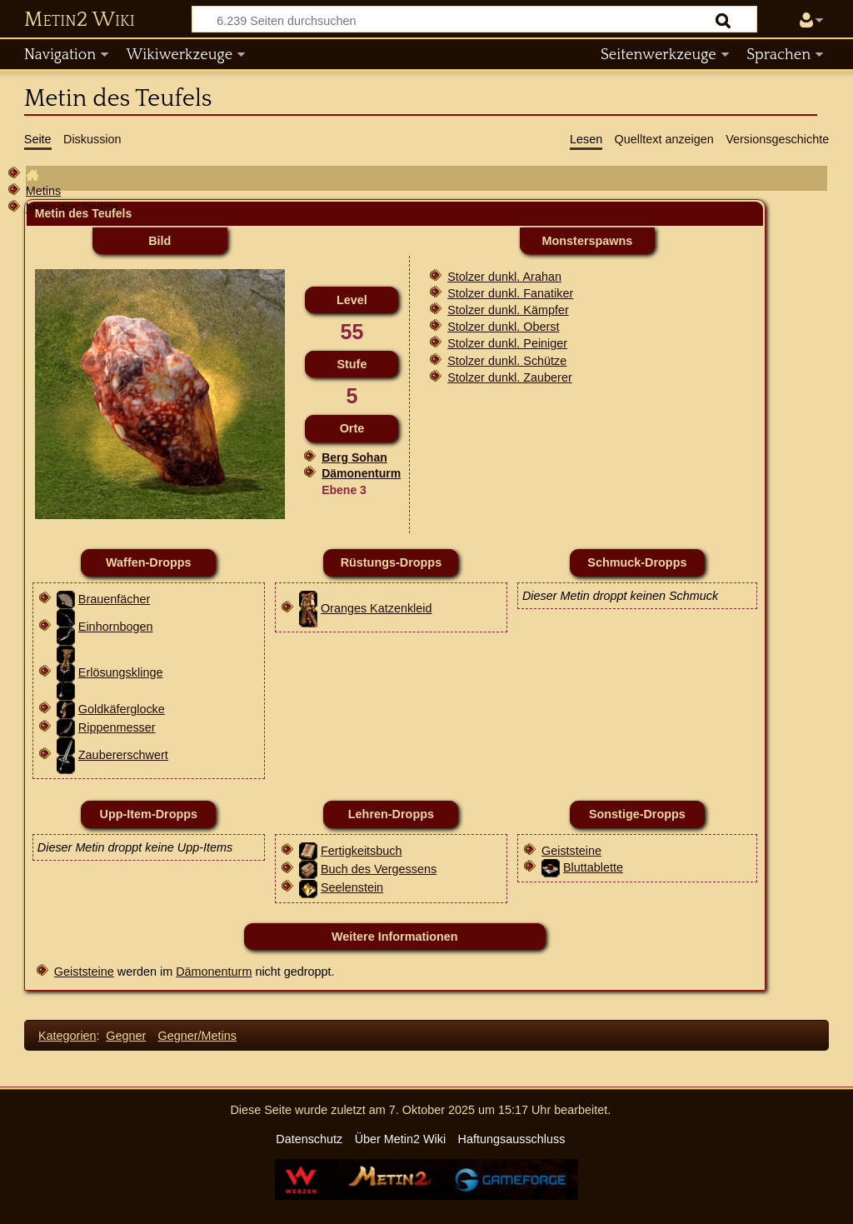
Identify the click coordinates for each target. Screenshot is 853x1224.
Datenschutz (309, 1139)
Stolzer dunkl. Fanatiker (510, 293)
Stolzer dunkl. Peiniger (507, 343)
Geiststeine (571, 850)
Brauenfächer (114, 599)
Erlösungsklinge (120, 672)
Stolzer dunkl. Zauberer (509, 377)
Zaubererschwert (123, 755)
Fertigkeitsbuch (361, 850)
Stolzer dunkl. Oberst (503, 326)
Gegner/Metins (197, 1035)
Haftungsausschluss (512, 1139)
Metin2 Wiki (79, 20)
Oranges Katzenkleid (376, 608)
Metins (43, 190)
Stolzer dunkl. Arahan (504, 276)
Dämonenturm (361, 473)
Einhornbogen (115, 626)
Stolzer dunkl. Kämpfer (508, 310)
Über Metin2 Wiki (400, 1139)
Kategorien (67, 1035)
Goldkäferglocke (121, 709)
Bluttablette (593, 867)
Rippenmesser (117, 727)
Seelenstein (352, 887)
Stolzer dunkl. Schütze (506, 360)
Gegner (126, 1035)
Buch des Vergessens (378, 869)
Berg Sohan (354, 457)
